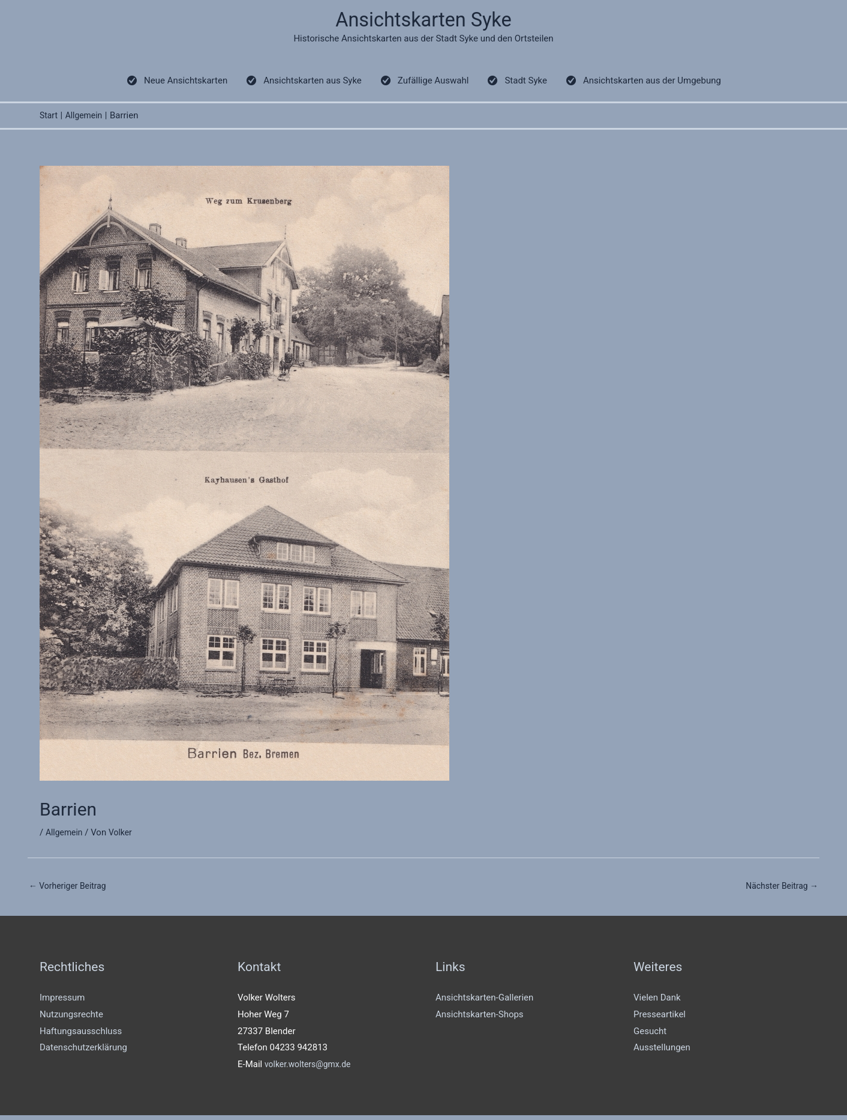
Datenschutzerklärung (83, 1052)
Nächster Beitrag (779, 889)
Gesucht (649, 1035)
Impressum (62, 1002)
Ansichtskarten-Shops (479, 1019)
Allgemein (66, 836)
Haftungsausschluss (81, 1035)
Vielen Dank (657, 1002)
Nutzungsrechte (71, 1019)
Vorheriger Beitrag (70, 889)
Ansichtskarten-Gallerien (484, 1002)
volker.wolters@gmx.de (311, 1069)
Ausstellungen (661, 1052)
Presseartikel (659, 1019)
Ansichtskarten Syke (424, 21)
